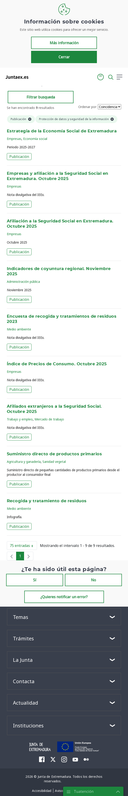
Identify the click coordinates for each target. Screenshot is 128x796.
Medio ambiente (19, 329)
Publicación (19, 156)
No (93, 579)
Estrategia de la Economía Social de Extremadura (62, 131)
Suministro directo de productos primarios (54, 454)
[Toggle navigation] (34, 76)
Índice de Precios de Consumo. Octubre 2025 (57, 364)
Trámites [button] (23, 638)
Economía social (35, 139)
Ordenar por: (87, 107)
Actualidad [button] (25, 702)
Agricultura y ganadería (24, 461)
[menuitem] (41, 759)
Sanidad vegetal (54, 461)
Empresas (14, 139)
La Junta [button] (23, 659)
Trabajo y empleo (20, 419)
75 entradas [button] (23, 546)
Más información (64, 42)
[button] (100, 77)
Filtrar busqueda (41, 97)
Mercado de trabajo (49, 419)
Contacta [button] (23, 681)
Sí (34, 579)
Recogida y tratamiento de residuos (47, 501)
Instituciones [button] (28, 725)
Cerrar (64, 56)
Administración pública (23, 281)
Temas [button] (20, 616)
